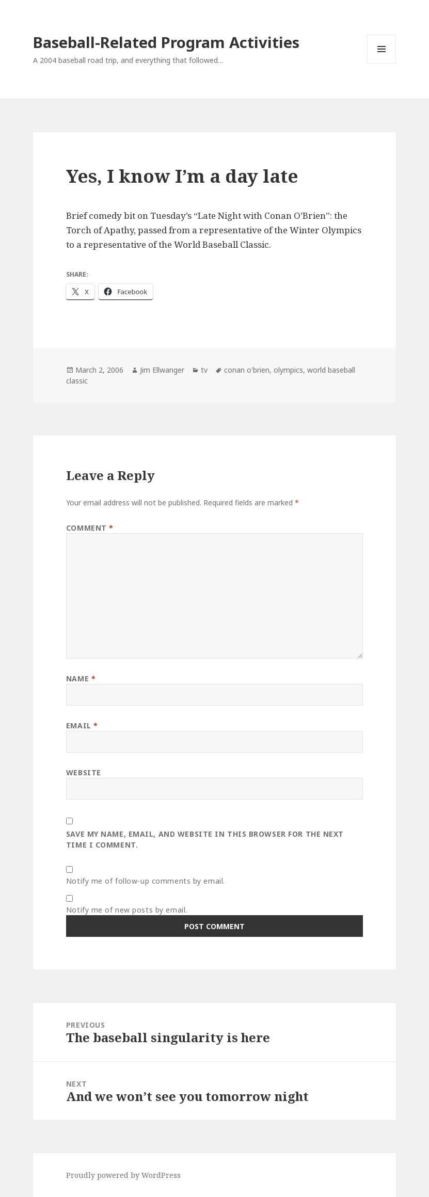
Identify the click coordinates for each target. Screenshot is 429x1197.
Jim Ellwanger (162, 370)
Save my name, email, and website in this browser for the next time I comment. (205, 839)
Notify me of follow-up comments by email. (145, 881)
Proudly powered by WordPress (123, 1175)
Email (82, 725)
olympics (288, 370)
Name (81, 678)
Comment (90, 528)
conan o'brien (246, 370)
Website (83, 772)
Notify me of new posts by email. (126, 910)
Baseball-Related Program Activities (166, 42)
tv (204, 370)
